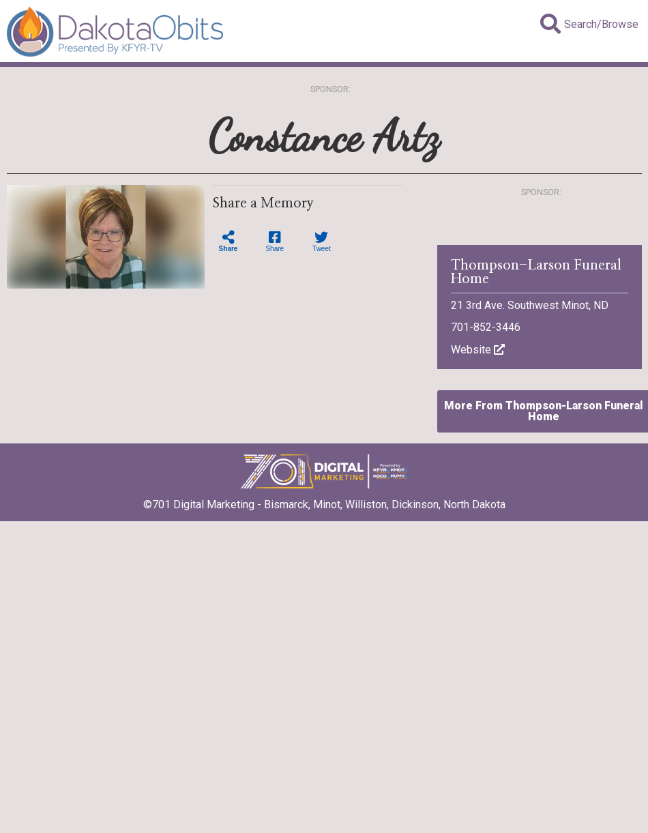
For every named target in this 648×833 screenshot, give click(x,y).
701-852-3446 (485, 327)
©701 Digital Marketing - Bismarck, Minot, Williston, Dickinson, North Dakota (324, 500)
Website (478, 349)
